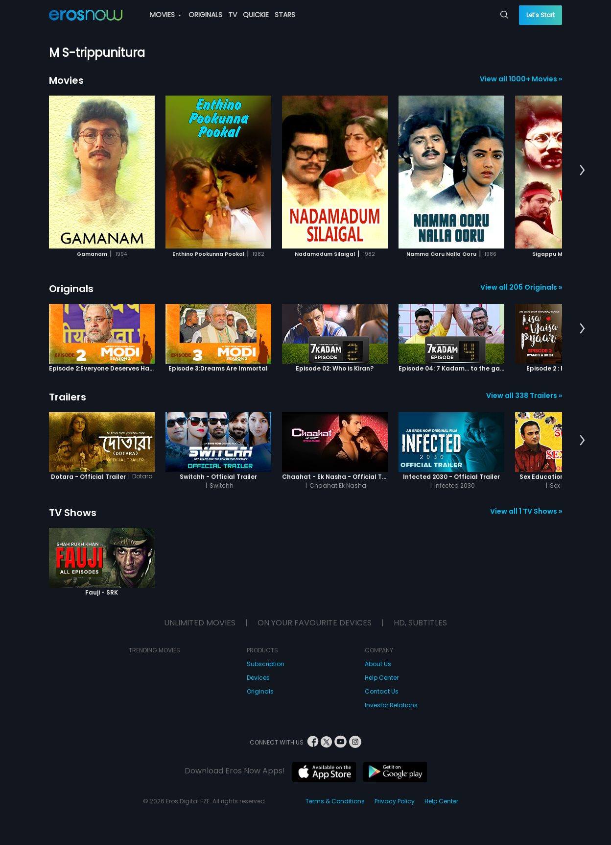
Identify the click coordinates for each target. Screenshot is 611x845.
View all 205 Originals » (521, 287)
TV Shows (72, 513)
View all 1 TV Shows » (526, 511)
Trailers (67, 397)
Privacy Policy (395, 801)
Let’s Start (540, 15)
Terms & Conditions (335, 801)
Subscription (265, 664)
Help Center (382, 677)
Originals (71, 289)
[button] (582, 170)
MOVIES (165, 15)
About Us (378, 664)
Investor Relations (391, 705)
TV (232, 15)
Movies (66, 80)
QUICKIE (256, 15)
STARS (285, 15)
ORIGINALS (205, 15)
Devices (258, 677)
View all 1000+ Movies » (521, 79)
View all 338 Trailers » (524, 395)
